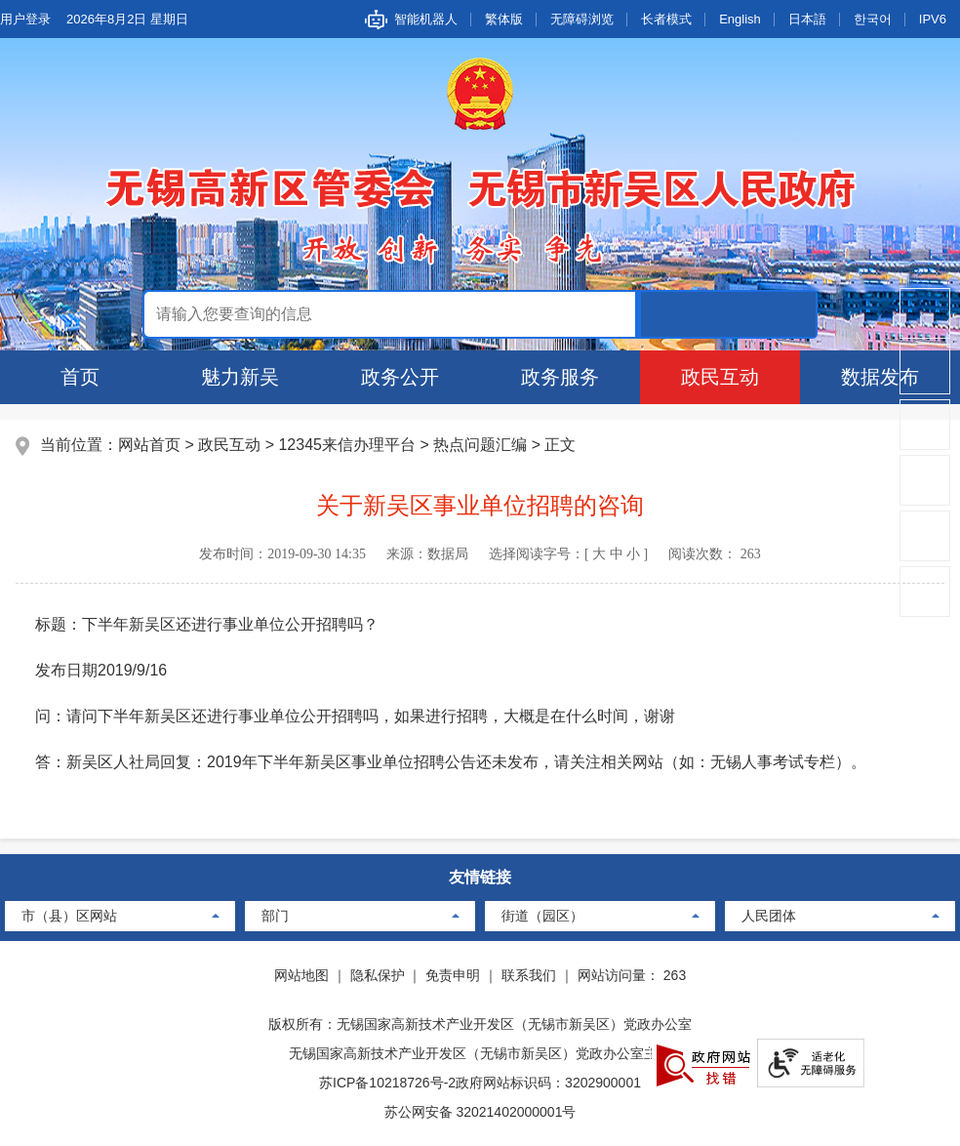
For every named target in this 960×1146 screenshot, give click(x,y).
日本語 (807, 19)
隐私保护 (377, 975)
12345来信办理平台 (347, 444)
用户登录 (25, 19)
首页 (80, 377)
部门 (275, 915)
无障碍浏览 (582, 19)
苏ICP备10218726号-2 (387, 1082)
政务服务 (560, 377)
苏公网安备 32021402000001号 (480, 1112)
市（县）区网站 (69, 915)
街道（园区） (542, 915)
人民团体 (768, 915)
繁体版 (504, 19)
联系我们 (528, 975)
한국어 (873, 19)
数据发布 (880, 377)
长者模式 (666, 19)
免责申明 (452, 975)
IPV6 (932, 19)
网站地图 (301, 975)
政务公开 (400, 377)
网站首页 (149, 444)
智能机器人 (426, 19)
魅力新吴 (240, 377)
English (740, 19)
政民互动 (720, 377)
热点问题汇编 (480, 444)
